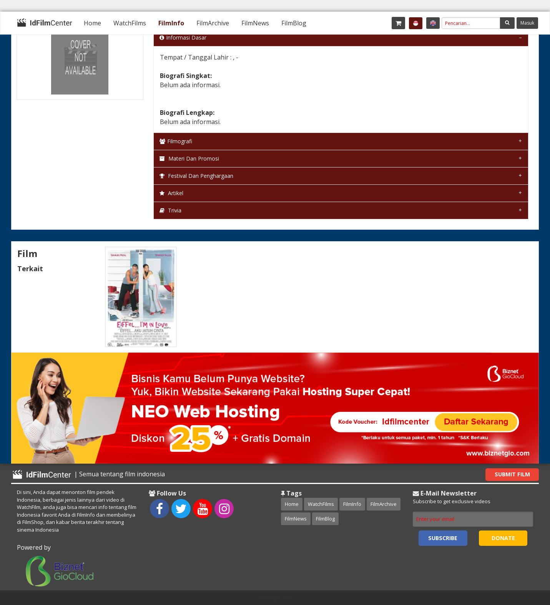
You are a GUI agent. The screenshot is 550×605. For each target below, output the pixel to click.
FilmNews (255, 23)
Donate (503, 538)
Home (92, 23)
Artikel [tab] (171, 193)
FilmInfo (171, 23)
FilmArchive (212, 23)
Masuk (527, 23)
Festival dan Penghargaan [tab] (196, 175)
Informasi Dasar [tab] (183, 37)
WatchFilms (129, 23)
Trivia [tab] (170, 210)
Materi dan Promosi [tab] (189, 158)
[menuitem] (92, 23)
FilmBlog (293, 23)
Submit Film (512, 474)
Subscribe (442, 538)
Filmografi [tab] (176, 141)
